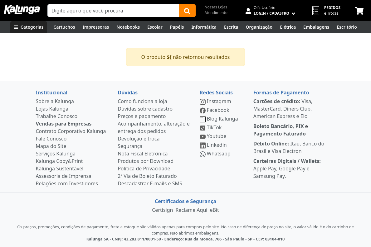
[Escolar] (155, 27)
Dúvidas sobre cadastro (145, 108)
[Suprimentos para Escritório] (347, 27)
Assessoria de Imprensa (64, 176)
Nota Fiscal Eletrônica (143, 153)
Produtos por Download (145, 161)
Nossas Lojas (215, 7)
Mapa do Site (51, 146)
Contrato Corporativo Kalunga (71, 131)
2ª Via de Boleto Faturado (147, 176)
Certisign (162, 210)
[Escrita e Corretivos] (231, 27)
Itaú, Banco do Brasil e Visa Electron (288, 147)
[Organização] (259, 27)
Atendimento (215, 12)
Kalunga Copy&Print (59, 161)
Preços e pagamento (142, 116)
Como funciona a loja (142, 101)
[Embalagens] (316, 27)
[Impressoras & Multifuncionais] (96, 27)
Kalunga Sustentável (60, 168)
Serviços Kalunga (56, 153)
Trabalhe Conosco (57, 116)
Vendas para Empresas (64, 123)
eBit (214, 210)
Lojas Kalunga (52, 108)
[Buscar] (187, 10)
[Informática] (204, 27)
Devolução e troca (138, 138)
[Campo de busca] (113, 10)
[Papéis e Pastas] (177, 27)
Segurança (130, 146)
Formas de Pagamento (281, 92)
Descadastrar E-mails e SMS (150, 183)
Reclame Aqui (191, 210)
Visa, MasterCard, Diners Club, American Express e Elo (282, 109)
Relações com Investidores (67, 183)
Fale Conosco (51, 138)
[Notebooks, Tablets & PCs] (128, 27)
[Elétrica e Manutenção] (288, 27)
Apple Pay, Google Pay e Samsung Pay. (287, 168)
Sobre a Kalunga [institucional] (55, 101)
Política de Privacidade (144, 168)
